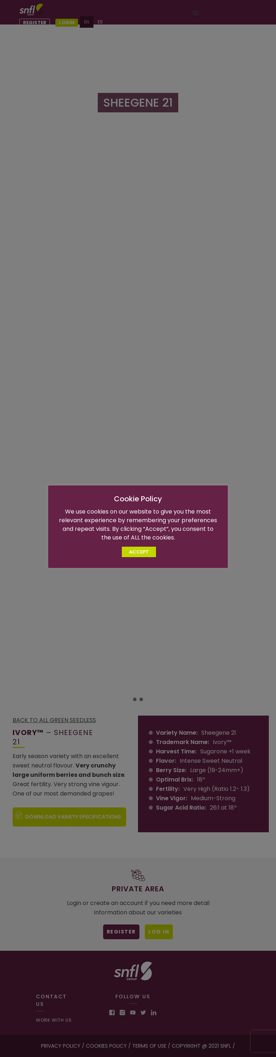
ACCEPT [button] (139, 551)
